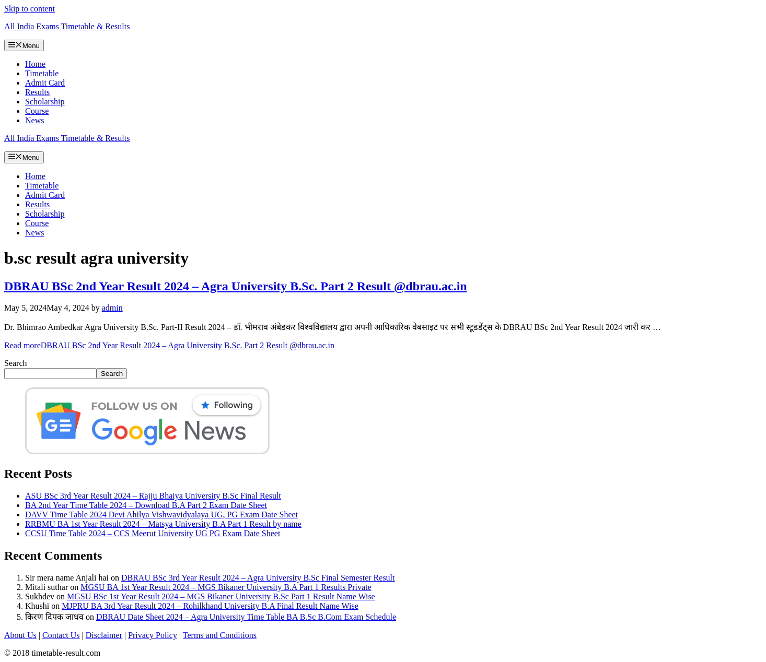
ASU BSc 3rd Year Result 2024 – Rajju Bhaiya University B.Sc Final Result (153, 495)
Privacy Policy (152, 635)
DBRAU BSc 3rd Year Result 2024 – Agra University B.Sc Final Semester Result (258, 577)
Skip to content (29, 8)
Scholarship (45, 101)
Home (35, 64)
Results (37, 92)
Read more (169, 345)
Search (15, 363)
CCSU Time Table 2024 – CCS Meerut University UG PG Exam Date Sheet (152, 533)
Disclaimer (104, 635)
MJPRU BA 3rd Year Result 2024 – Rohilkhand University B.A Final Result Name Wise (210, 605)
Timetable (42, 73)
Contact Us (61, 635)
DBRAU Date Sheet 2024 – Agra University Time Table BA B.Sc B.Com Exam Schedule (246, 616)
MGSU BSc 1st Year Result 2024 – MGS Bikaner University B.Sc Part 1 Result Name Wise (221, 596)
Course (37, 111)
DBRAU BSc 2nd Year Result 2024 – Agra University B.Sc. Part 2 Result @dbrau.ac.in (235, 286)
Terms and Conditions (220, 635)
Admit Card (45, 82)
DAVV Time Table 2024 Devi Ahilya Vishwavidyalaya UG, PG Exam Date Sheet (161, 514)
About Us (20, 635)
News (34, 120)
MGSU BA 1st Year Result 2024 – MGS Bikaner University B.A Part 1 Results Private (225, 587)
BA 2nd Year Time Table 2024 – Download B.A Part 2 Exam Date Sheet (146, 505)
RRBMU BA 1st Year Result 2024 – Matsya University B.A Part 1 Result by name (163, 523)
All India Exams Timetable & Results (67, 26)
